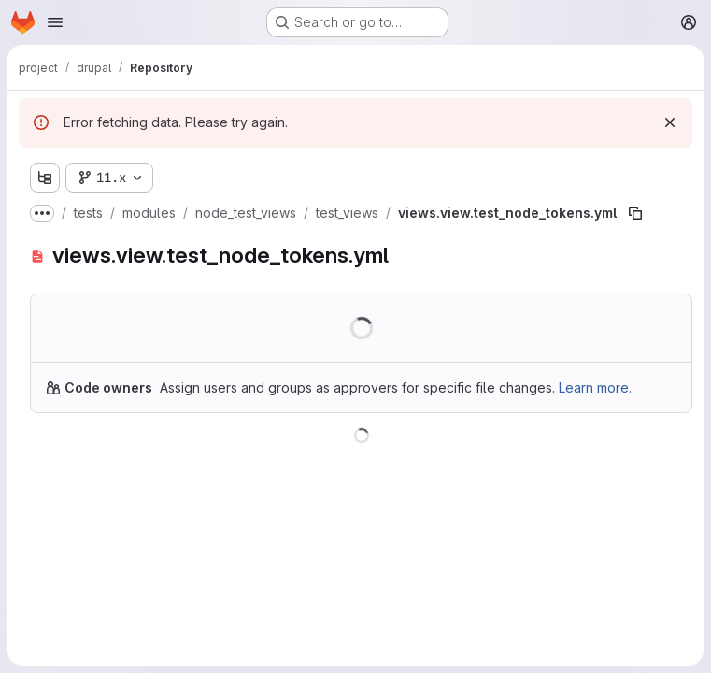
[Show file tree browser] (45, 178)
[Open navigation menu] (55, 22)
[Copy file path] (635, 213)
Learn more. (595, 387)
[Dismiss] (670, 122)
